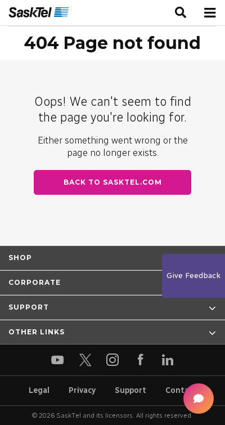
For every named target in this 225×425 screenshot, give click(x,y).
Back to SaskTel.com (113, 182)
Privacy (82, 390)
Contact (181, 390)
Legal (39, 390)
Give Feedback (193, 275)
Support (130, 390)
